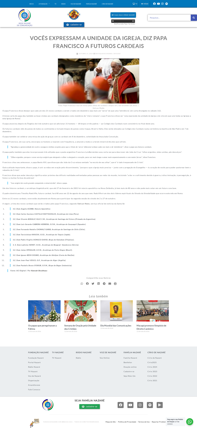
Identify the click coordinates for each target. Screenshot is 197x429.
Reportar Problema (159, 422)
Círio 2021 (152, 380)
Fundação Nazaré (36, 358)
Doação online (130, 367)
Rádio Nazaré (34, 367)
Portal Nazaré (34, 362)
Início (31, 4)
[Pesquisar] (194, 18)
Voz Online (105, 358)
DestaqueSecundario (104, 54)
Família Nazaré (91, 4)
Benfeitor (128, 362)
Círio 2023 (152, 371)
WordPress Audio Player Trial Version (124, 24)
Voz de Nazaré (76, 4)
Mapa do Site (111, 422)
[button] (123, 15)
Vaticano (117, 54)
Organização (33, 380)
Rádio (63, 4)
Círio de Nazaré (107, 4)
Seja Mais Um (130, 376)
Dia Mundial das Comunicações (115, 325)
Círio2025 (152, 362)
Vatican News (83, 204)
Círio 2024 (152, 367)
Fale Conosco (34, 389)
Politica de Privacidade (127, 422)
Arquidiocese (34, 385)
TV (55, 4)
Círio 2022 (152, 376)
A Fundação (44, 4)
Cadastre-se (129, 371)
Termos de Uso (144, 422)
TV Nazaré (32, 371)
